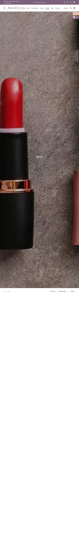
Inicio (28, 8)
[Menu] (4, 8)
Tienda (47, 8)
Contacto (57, 8)
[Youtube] (74, 2)
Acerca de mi (34, 8)
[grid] (72, 291)
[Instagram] (67, 2)
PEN (75, 13)
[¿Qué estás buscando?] (71, 8)
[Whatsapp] (71, 2)
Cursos (42, 8)
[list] (74, 291)
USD (75, 17)
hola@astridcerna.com (39, 2)
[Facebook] (64, 2)
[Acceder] (66, 8)
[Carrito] (74, 8)
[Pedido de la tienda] (63, 291)
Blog (52, 8)
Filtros (53, 291)
